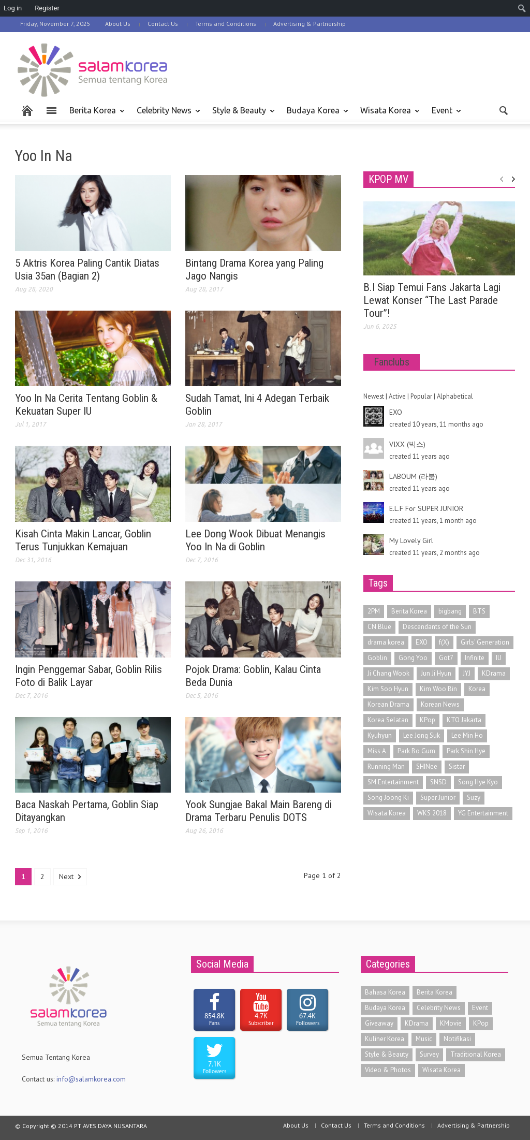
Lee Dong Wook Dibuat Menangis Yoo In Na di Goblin (255, 540)
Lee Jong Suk (421, 735)
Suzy (473, 797)
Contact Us (163, 23)
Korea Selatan (387, 719)
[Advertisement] (341, 68)
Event (443, 115)
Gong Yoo (413, 657)
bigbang (450, 611)
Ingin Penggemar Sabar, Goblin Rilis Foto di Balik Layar (88, 676)
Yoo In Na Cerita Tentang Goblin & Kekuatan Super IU (86, 404)
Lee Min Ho (467, 735)
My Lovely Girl (411, 540)
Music (424, 1038)
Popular (421, 396)
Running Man (386, 766)
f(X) (444, 642)
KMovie (451, 1023)
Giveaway (379, 1023)
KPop (427, 719)
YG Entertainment (483, 813)
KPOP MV (388, 179)
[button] (504, 109)
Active (397, 396)
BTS (479, 611)
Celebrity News (165, 115)
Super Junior (437, 797)
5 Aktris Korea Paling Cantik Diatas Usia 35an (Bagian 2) (87, 269)
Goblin (377, 657)
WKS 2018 (432, 813)
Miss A (376, 751)
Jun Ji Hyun (436, 673)
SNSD (438, 782)
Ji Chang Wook (388, 673)
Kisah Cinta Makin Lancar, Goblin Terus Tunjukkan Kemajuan (83, 540)
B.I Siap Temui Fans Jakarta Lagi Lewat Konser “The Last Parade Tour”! (431, 300)
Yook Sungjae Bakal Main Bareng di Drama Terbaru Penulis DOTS (258, 811)
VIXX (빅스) (407, 444)
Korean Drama (388, 704)
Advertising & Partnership (309, 23)
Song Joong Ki (388, 797)
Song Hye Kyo (478, 782)
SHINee (426, 766)
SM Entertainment (393, 782)
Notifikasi (457, 1038)
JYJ (466, 673)
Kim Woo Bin (438, 688)
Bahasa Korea (385, 992)
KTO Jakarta (464, 719)
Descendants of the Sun (437, 626)
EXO (395, 412)
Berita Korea (94, 115)
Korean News (440, 704)
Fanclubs (391, 362)
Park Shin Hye (466, 751)
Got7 (446, 657)
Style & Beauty (241, 115)
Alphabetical (455, 396)
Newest (373, 396)
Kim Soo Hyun (387, 688)
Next (70, 876)
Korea (476, 688)
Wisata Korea (387, 115)
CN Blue (379, 626)
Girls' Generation (485, 642)
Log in (13, 8)
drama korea (385, 642)
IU (499, 657)
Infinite (474, 657)
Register (47, 8)
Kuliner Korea (384, 1038)
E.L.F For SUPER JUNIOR (426, 508)
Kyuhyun (379, 735)
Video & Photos (388, 1069)
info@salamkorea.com (91, 1079)
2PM (373, 611)
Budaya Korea (314, 115)
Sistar (457, 766)
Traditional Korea (475, 1054)
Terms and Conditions (225, 23)
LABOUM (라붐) (413, 476)
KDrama (494, 673)
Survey (429, 1054)
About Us (117, 23)
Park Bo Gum (416, 751)
